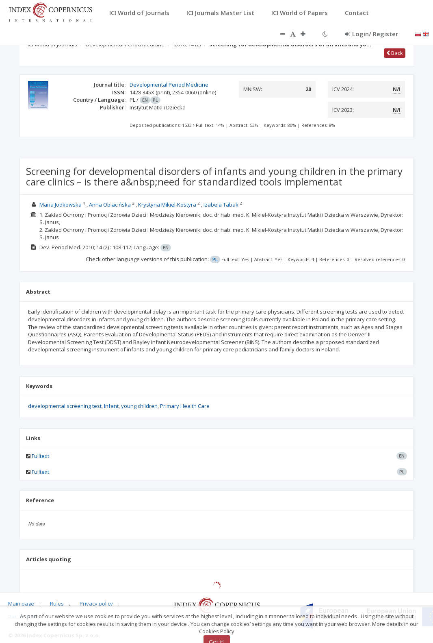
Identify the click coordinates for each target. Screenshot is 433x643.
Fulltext (40, 456)
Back (394, 53)
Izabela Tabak (221, 204)
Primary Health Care (185, 406)
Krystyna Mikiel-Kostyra (167, 204)
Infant (111, 406)
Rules (57, 603)
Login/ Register (371, 34)
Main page (21, 603)
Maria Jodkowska (60, 204)
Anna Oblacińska (110, 204)
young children (139, 406)
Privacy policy (96, 603)
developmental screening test (65, 406)
